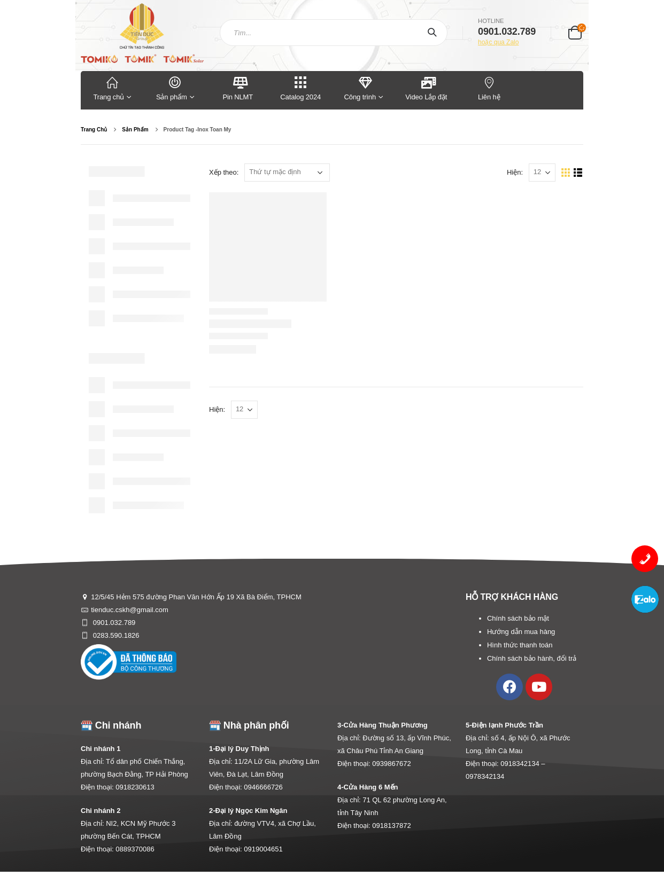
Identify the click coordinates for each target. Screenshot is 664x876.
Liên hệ (489, 88)
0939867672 (391, 764)
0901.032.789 (113, 623)
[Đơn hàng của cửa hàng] (287, 172)
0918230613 (134, 787)
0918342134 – (522, 764)
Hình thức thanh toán (519, 645)
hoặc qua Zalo (498, 42)
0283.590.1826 (115, 635)
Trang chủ (112, 88)
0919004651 (263, 849)
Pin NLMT (237, 88)
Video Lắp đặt (426, 88)
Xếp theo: (223, 172)
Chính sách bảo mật (518, 618)
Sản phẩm (175, 88)
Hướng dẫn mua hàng (521, 632)
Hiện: (515, 172)
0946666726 (263, 787)
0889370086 (134, 849)
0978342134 (485, 776)
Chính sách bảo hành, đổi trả (531, 658)
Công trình (360, 88)
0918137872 (391, 826)
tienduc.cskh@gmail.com (129, 610)
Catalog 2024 (301, 88)
